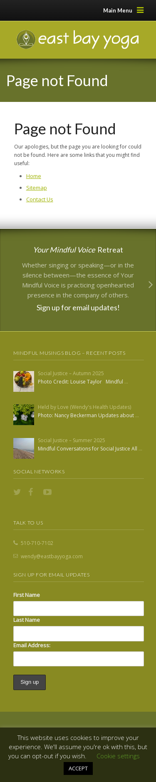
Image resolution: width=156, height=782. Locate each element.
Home (33, 176)
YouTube (48, 492)
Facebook (33, 492)
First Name (26, 595)
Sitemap (36, 187)
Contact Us (39, 199)
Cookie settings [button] (118, 756)
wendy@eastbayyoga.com (52, 556)
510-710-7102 (37, 543)
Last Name (26, 620)
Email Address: (31, 645)
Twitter (18, 492)
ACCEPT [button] (78, 768)
